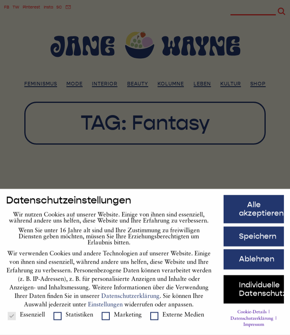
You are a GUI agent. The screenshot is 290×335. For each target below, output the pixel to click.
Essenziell (26, 319)
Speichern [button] (257, 239)
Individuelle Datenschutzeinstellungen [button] (261, 292)
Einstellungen (105, 308)
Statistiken (73, 319)
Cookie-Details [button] (252, 316)
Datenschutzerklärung (130, 300)
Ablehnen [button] (256, 262)
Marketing (122, 319)
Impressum (253, 328)
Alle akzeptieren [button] (261, 212)
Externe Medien (177, 319)
